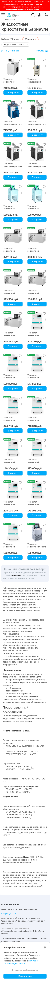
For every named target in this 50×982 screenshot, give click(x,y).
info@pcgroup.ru (8, 913)
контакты (16, 575)
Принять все (25, 976)
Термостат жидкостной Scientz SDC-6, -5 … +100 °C (36, 547)
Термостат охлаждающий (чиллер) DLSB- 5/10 (36, 82)
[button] (33, 15)
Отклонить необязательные (25, 970)
